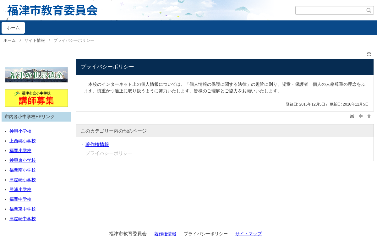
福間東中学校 (22, 208)
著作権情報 (97, 144)
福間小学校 (20, 150)
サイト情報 (35, 40)
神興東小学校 (22, 160)
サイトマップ (248, 233)
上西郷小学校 (22, 140)
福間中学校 (20, 199)
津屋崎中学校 (22, 218)
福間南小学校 (22, 169)
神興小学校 (20, 131)
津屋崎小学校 (22, 179)
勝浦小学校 (20, 189)
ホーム (13, 27)
